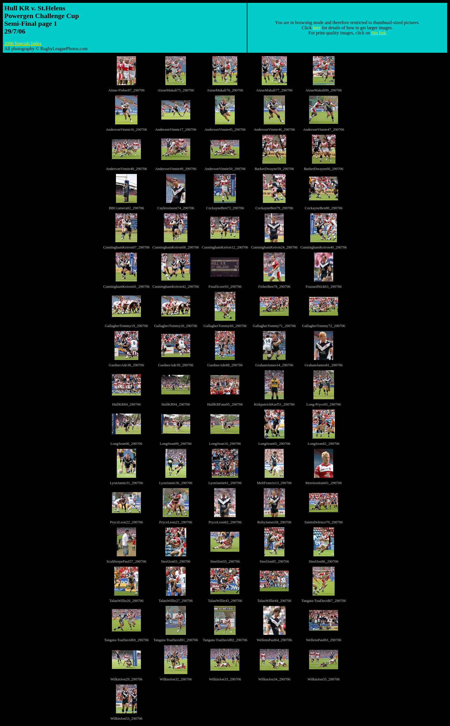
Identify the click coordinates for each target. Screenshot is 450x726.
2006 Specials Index (23, 43)
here (317, 27)
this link (378, 32)
